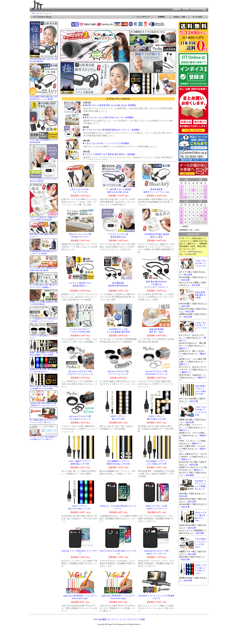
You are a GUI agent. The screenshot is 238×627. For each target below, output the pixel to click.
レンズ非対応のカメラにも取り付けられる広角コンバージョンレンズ (44, 319)
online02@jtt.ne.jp (194, 251)
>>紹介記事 (187, 274)
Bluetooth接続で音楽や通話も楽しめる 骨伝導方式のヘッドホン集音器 (44, 97)
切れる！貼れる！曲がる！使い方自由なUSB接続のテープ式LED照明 (44, 386)
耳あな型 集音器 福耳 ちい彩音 (200, 295)
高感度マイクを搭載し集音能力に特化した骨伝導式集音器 (44, 302)
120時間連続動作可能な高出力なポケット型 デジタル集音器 (43, 251)
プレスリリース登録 (136, 619)
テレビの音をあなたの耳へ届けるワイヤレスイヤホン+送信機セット (44, 285)
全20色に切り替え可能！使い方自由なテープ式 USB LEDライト (44, 370)
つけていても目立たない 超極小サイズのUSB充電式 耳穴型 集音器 (44, 218)
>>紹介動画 (189, 475)
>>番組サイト (185, 372)
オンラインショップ (116, 619)
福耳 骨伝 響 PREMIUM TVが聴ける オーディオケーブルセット (156, 284)
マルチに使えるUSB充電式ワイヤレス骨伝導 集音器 (44, 140)
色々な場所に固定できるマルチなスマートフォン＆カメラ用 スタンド (44, 420)
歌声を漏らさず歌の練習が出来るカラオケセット (44, 235)
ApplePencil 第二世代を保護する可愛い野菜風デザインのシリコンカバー (43, 403)
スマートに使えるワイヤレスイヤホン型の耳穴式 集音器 (44, 179)
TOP (33, 13)
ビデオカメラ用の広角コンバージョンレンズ (44, 336)
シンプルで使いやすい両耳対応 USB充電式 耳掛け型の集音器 (43, 268)
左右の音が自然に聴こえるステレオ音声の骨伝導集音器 (44, 59)
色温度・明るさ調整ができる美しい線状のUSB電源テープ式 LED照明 (44, 353)
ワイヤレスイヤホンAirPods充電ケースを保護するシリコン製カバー (43, 437)
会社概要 (102, 619)
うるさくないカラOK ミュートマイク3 (201, 263)
